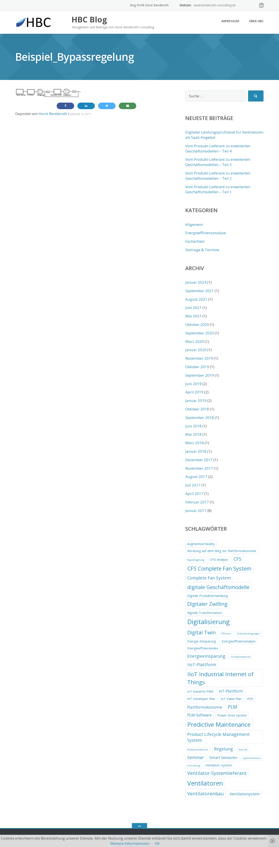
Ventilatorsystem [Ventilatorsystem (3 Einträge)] (245, 793)
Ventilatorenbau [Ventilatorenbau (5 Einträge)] (205, 793)
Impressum (230, 21)
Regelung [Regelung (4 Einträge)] (223, 749)
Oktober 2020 (197, 324)
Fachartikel (194, 241)
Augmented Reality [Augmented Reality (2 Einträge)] (201, 544)
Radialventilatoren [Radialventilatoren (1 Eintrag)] (197, 749)
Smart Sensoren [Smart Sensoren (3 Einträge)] (223, 757)
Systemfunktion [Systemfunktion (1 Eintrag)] (252, 758)
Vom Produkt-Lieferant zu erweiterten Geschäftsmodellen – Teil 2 (217, 176)
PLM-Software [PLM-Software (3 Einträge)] (199, 715)
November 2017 (199, 468)
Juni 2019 (193, 383)
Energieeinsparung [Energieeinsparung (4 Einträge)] (206, 656)
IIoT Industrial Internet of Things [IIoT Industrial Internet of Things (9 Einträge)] (220, 678)
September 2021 (199, 290)
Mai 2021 (193, 315)
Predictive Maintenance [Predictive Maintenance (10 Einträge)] (219, 724)
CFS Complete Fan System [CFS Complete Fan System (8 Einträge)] (219, 568)
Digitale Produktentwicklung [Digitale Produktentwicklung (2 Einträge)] (207, 595)
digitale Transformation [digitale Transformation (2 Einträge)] (204, 612)
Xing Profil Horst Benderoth (149, 5)
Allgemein (194, 224)
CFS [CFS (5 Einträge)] (238, 559)
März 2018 (194, 442)
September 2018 (199, 417)
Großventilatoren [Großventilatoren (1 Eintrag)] (241, 656)
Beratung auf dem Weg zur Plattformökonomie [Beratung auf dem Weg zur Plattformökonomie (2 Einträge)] (221, 551)
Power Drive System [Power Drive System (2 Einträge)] (232, 715)
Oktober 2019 (197, 366)
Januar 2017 (195, 510)
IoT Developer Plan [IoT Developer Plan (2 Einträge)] (201, 698)
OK (157, 843)
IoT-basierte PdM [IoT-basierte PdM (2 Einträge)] (200, 691)
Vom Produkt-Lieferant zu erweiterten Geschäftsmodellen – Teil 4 (217, 148)
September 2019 (199, 375)
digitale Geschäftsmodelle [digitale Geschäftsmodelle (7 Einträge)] (218, 587)
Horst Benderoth (53, 113)
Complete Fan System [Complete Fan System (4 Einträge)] (209, 578)
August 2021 (196, 299)
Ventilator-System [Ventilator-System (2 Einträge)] (219, 765)
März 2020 (194, 341)
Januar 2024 (195, 282)
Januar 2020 (195, 349)
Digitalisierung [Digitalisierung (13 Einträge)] (208, 621)
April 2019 (194, 392)
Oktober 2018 (197, 409)
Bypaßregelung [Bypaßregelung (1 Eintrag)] (195, 559)
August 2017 (196, 476)
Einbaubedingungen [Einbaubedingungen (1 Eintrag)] (248, 633)
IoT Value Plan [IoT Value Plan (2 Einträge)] (231, 698)
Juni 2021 (193, 307)
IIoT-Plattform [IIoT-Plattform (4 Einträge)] (201, 664)
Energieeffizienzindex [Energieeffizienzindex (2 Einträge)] (202, 648)
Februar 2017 (197, 502)
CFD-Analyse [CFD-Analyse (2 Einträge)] (219, 559)
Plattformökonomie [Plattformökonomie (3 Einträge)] (204, 707)
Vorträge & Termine (202, 249)
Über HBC (256, 21)
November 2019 (199, 358)
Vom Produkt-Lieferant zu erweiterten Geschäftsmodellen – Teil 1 (217, 189)
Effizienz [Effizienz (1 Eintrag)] (226, 633)
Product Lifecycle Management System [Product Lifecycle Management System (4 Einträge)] (218, 737)
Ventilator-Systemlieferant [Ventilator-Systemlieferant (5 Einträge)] (217, 773)
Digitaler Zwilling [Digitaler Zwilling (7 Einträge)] (207, 603)
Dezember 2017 (199, 459)
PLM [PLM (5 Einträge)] (232, 707)
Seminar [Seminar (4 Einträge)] (195, 757)
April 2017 (194, 493)
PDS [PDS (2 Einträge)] (250, 698)
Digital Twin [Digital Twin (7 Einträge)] (201, 632)
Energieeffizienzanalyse (205, 232)
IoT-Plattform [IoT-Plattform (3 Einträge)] (231, 691)
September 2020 (199, 332)
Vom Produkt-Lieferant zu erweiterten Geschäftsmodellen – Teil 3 (217, 162)
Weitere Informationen (129, 843)
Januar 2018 (195, 451)
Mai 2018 (193, 434)
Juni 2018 (193, 426)
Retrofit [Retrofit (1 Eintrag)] (243, 749)
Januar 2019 (195, 400)
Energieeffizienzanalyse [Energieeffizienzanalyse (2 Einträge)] (238, 641)
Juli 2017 (193, 485)
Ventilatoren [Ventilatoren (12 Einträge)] (205, 783)
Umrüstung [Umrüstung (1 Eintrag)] (193, 765)
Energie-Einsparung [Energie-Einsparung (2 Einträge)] (201, 641)
